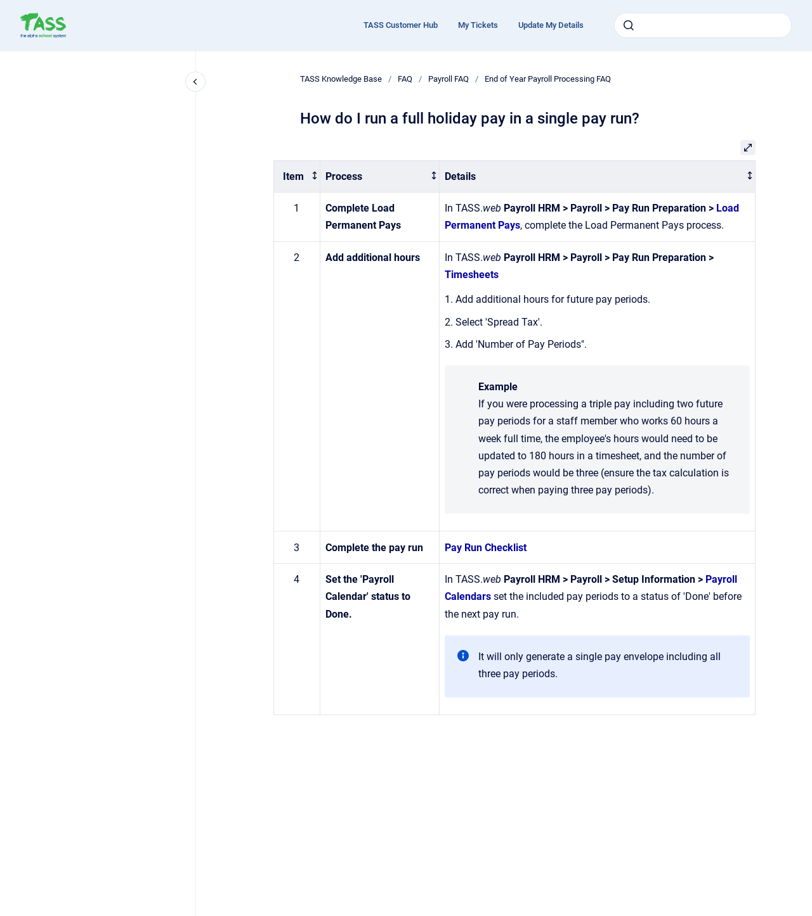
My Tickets (478, 25)
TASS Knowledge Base (341, 79)
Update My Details (551, 25)
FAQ (405, 79)
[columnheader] (296, 176)
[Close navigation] (195, 82)
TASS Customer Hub (400, 25)
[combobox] (703, 25)
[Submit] (629, 25)
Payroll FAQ (448, 79)
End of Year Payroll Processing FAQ (548, 79)
